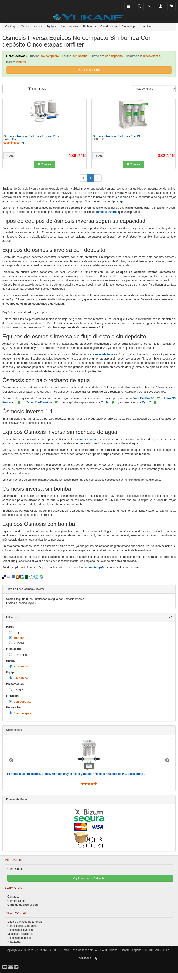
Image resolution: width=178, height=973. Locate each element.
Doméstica (18, 655)
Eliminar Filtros (89, 69)
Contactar (13, 896)
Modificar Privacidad (20, 934)
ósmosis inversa (106, 212)
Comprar (44, 164)
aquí (121, 201)
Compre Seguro (17, 900)
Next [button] (167, 760)
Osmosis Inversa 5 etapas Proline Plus (31, 136)
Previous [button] (11, 760)
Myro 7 (146, 402)
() (14, 143)
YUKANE (17, 643)
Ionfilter (16, 638)
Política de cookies (19, 937)
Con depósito (20, 701)
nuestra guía (96, 567)
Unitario (16, 690)
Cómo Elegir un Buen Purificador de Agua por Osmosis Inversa (45, 599)
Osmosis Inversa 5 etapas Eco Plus (117, 136)
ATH (14, 632)
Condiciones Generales (22, 926)
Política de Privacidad (20, 930)
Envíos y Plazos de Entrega (24, 921)
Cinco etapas (20, 713)
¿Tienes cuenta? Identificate (90, 878)
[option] (89, 762)
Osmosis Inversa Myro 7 (21, 603)
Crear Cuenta (15, 869)
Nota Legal (14, 941)
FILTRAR (37, 89)
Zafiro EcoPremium (39, 402)
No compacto (20, 666)
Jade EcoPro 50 (143, 398)
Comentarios (14, 729)
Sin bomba (18, 678)
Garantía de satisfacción (22, 904)
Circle (104, 402)
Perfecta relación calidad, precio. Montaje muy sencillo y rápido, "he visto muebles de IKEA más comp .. (76, 774)
